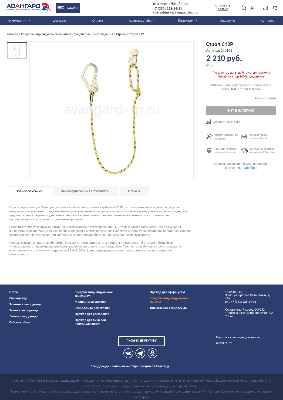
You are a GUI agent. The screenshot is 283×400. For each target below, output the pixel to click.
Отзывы (134, 191)
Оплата (97, 20)
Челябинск (179, 3)
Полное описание (29, 191)
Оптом (14, 292)
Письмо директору (141, 340)
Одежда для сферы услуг (167, 292)
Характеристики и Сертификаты (85, 191)
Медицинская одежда (90, 302)
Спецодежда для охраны (92, 308)
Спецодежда (18, 298)
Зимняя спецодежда (23, 310)
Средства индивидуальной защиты (169, 300)
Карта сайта (224, 343)
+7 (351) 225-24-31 (167, 8)
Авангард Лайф (140, 20)
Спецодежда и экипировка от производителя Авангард (130, 366)
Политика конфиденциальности (238, 337)
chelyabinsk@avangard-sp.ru (175, 12)
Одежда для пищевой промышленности (90, 322)
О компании (17, 20)
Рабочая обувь (19, 322)
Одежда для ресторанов (92, 314)
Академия (227, 20)
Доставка (60, 20)
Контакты (268, 20)
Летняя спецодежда (23, 316)
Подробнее (249, 168)
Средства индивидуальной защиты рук (94, 294)
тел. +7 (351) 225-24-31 (240, 302)
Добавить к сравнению (223, 122)
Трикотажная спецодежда (168, 308)
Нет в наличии (241, 110)
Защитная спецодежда (25, 304)
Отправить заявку (223, 7)
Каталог (72, 8)
